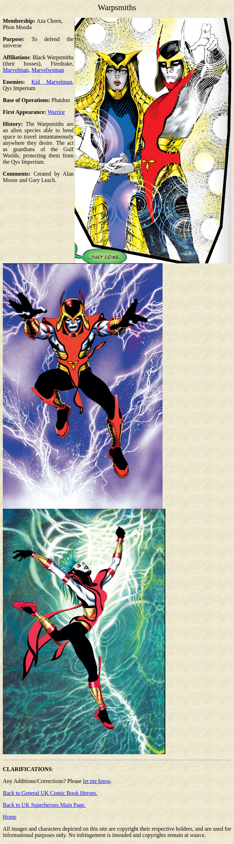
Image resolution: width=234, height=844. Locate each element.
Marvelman (16, 70)
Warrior (56, 112)
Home (9, 817)
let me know (96, 781)
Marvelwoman (48, 70)
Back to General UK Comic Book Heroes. (50, 793)
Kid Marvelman (52, 82)
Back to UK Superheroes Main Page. (44, 805)
